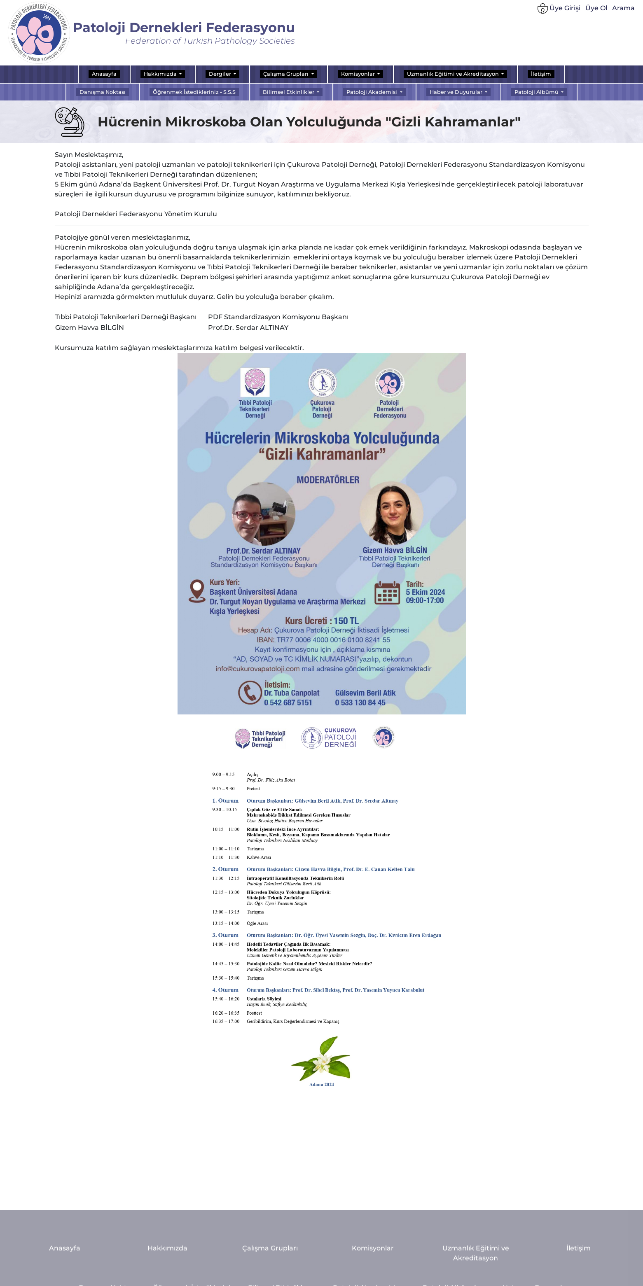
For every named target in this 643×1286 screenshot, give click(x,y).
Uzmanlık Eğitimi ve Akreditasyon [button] (453, 74)
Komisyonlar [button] (358, 74)
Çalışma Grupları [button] (286, 74)
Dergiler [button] (220, 74)
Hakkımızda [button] (161, 74)
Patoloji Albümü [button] (537, 92)
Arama (623, 8)
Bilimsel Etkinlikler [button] (289, 92)
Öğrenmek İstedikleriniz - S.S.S (194, 92)
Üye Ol (596, 8)
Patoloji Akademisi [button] (372, 92)
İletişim (541, 74)
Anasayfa (104, 74)
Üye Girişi (559, 8)
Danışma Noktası (102, 92)
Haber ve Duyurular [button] (457, 92)
